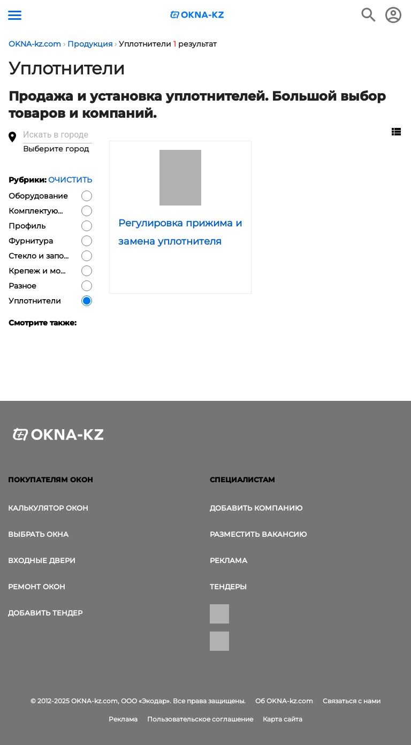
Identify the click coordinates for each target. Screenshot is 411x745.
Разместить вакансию (258, 534)
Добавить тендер (45, 613)
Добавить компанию (256, 508)
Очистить (70, 180)
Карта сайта (282, 719)
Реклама (228, 560)
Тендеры (228, 586)
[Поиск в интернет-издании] (368, 15)
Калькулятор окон (48, 508)
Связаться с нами (351, 701)
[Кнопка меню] (14, 15)
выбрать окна (38, 534)
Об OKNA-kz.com (284, 701)
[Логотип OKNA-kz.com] (197, 14)
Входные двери (41, 560)
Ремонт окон (36, 586)
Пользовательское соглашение (200, 719)
